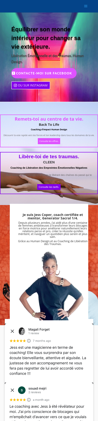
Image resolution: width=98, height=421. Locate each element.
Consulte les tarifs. (49, 187)
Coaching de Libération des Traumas (65, 242)
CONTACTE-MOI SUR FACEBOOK (44, 73)
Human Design (40, 241)
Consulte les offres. (49, 141)
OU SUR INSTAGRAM (32, 85)
